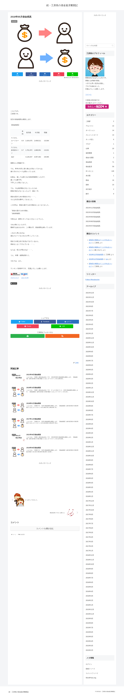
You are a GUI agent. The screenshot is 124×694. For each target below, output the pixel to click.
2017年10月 (90, 510)
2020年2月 (89, 383)
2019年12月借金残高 (96, 254)
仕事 (100, 148)
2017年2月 (89, 546)
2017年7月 (89, 523)
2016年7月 (89, 578)
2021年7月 (89, 311)
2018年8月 (89, 465)
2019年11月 (90, 397)
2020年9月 (89, 351)
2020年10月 (90, 347)
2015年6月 (89, 632)
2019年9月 (89, 406)
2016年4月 (89, 591)
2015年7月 (89, 627)
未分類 (100, 175)
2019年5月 (89, 424)
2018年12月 (90, 446)
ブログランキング (15, 277)
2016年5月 (89, 587)
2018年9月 (89, 460)
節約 (100, 184)
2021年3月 (89, 329)
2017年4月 (89, 537)
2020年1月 (89, 388)
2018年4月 (89, 483)
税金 (100, 180)
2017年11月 (90, 505)
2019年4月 (89, 428)
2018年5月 (89, 478)
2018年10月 (90, 456)
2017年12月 (90, 501)
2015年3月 (89, 646)
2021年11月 (90, 297)
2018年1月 (89, 496)
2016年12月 (90, 555)
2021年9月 (89, 306)
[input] (99, 46)
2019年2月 (89, 437)
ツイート (88, 94)
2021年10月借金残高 (93, 212)
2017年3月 (89, 541)
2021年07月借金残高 (93, 226)
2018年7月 (89, 469)
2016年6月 (89, 582)
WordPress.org (91, 678)
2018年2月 (89, 492)
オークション (100, 130)
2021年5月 (89, 320)
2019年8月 (89, 410)
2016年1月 (89, 605)
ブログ (100, 144)
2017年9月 (89, 514)
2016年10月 (90, 564)
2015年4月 (89, 641)
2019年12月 (90, 392)
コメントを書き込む (45, 528)
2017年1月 (89, 551)
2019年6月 (89, 419)
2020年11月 (90, 342)
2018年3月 (89, 487)
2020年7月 (89, 361)
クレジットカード (100, 135)
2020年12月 (90, 338)
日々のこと (100, 171)
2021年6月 (89, 315)
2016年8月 (89, 573)
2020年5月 (89, 370)
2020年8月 (89, 356)
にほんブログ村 (24, 277)
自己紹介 (100, 189)
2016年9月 (89, 569)
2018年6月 (89, 474)
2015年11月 (90, 614)
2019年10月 (90, 401)
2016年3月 (89, 596)
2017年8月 (89, 519)
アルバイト (100, 126)
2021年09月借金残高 (93, 217)
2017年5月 (89, 532)
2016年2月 (89, 600)
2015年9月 (89, 618)
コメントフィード (92, 673)
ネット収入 (100, 139)
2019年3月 (89, 433)
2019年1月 (89, 442)
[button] (112, 46)
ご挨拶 (100, 121)
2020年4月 (89, 374)
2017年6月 (89, 528)
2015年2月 (89, 650)
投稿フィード (90, 669)
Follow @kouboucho (92, 279)
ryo (107, 259)
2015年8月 (89, 623)
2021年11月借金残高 (93, 208)
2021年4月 (89, 324)
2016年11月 (90, 560)
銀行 (100, 193)
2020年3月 (89, 379)
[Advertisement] (45, 95)
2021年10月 (90, 302)
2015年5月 (89, 636)
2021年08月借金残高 (93, 221)
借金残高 (14, 283)
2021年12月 (90, 293)
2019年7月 (89, 415)
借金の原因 (100, 157)
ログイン (89, 664)
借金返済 (100, 166)
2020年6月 (89, 365)
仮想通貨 (100, 153)
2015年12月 (90, 609)
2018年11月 (90, 451)
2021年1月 (89, 333)
